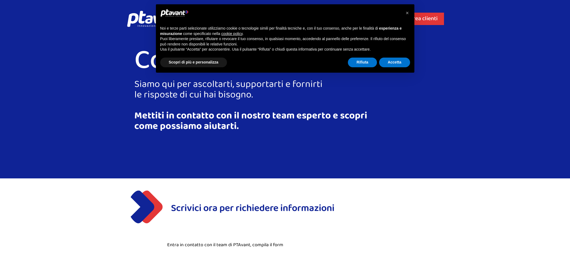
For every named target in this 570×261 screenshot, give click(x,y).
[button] (407, 13)
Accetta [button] (394, 62)
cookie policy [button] (232, 33)
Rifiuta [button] (362, 62)
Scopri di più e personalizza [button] (193, 62)
